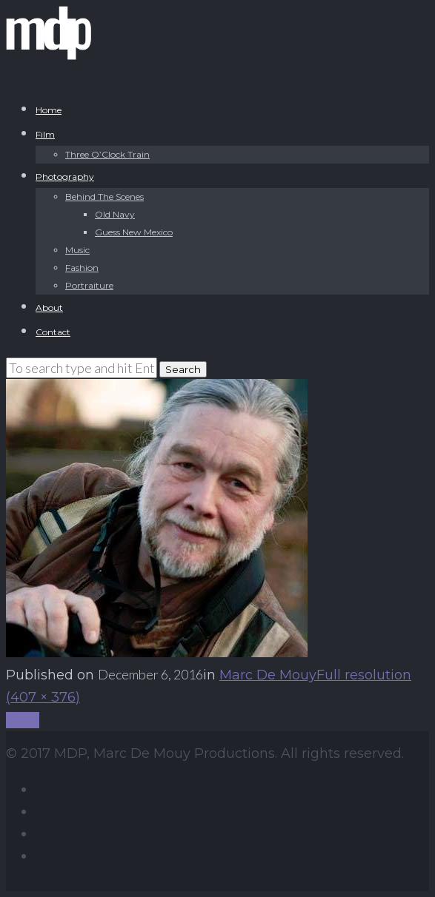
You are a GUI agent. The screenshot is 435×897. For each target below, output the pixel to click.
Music (77, 249)
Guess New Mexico (134, 232)
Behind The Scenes (104, 196)
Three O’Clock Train (107, 154)
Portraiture (89, 285)
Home (49, 109)
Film (45, 134)
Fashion (82, 267)
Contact (53, 331)
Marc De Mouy (267, 675)
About (49, 307)
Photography (65, 176)
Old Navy (115, 214)
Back (22, 720)
